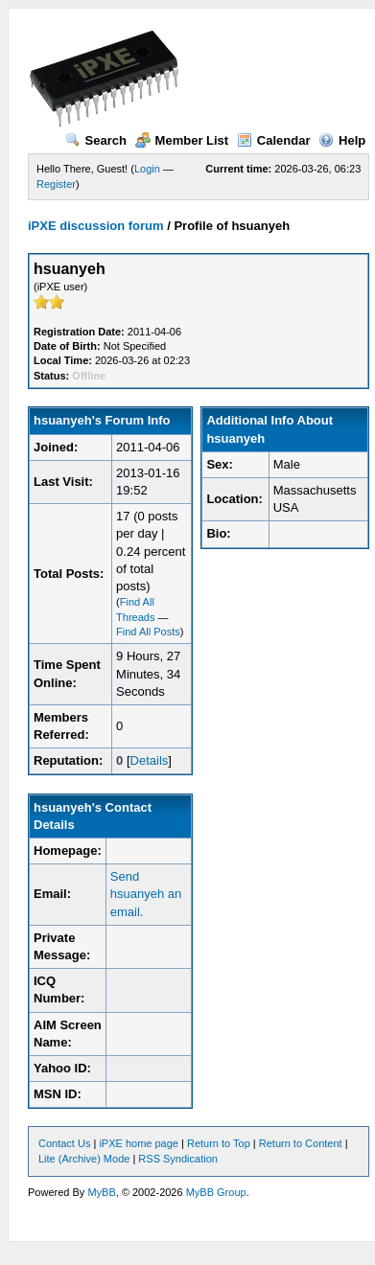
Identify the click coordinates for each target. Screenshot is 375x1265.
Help (341, 140)
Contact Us (64, 1143)
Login (147, 168)
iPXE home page (138, 1143)
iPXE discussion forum (96, 225)
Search (96, 140)
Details (149, 760)
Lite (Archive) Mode (83, 1158)
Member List (182, 140)
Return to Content (300, 1143)
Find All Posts (148, 631)
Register (56, 184)
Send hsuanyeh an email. (145, 893)
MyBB (101, 1192)
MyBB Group (216, 1192)
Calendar (274, 140)
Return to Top (218, 1143)
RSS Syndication (178, 1158)
